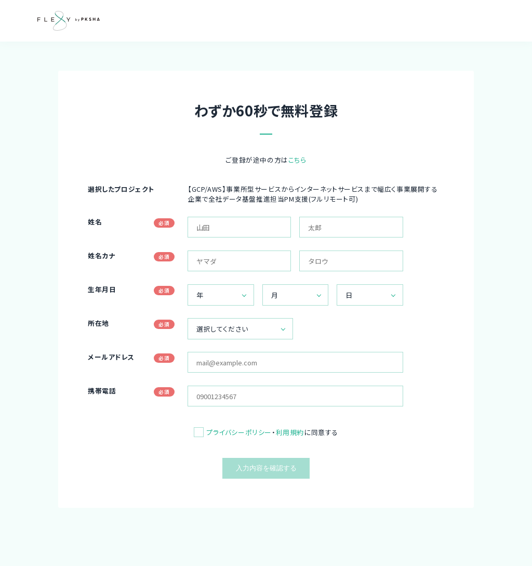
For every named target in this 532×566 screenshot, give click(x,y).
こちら (297, 160)
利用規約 (290, 432)
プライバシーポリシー (239, 432)
